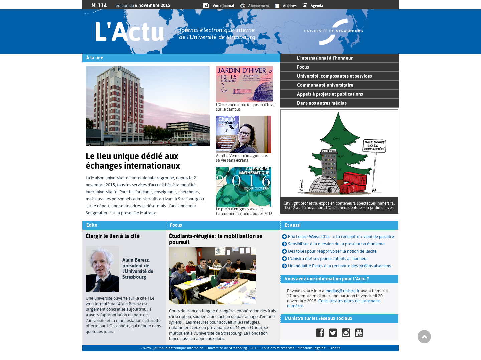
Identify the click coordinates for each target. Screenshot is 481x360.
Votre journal (222, 5)
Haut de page (424, 336)
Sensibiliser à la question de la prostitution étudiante (333, 243)
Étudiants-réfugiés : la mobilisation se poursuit (215, 239)
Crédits (334, 348)
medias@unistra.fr (342, 290)
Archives (290, 5)
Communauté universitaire (325, 85)
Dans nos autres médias (322, 103)
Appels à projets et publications (330, 94)
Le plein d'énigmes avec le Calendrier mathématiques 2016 (244, 211)
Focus (303, 67)
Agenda (317, 5)
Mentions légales (311, 348)
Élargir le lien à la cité (113, 236)
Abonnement (258, 5)
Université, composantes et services (334, 76)
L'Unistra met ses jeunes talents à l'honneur (328, 258)
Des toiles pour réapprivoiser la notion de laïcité (329, 251)
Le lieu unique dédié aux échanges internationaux (133, 161)
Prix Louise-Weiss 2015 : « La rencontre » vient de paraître (338, 236)
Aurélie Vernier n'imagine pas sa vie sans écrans (242, 158)
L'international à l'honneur (325, 58)
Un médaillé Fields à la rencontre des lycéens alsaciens (336, 265)
